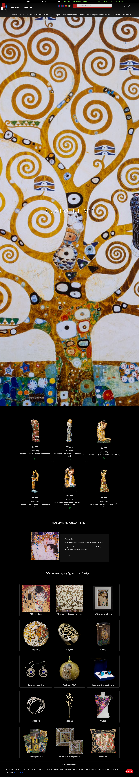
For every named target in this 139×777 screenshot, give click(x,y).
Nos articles (126, 15)
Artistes (15, 15)
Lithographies (72, 15)
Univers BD (116, 15)
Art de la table (48, 15)
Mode (81, 15)
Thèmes (32, 15)
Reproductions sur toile (101, 15)
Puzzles (88, 15)
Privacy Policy (18, 772)
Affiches (39, 15)
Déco (64, 15)
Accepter (129, 771)
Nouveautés (23, 15)
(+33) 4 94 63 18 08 (27, 1)
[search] (94, 6)
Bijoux (58, 15)
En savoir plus (68, 555)
